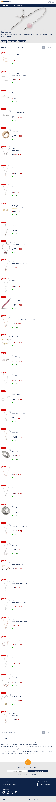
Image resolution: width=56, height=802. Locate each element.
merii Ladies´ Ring (15, 450)
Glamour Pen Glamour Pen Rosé (17, 299)
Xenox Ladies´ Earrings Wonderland (19, 356)
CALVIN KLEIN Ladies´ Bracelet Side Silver (19, 74)
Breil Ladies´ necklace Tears (18, 225)
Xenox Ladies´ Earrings (16, 394)
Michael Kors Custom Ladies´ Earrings (18, 111)
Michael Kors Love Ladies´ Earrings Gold (33, 207)
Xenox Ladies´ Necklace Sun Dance (19, 620)
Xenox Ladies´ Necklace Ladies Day (19, 525)
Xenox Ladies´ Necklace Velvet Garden (20, 375)
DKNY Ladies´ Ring (15, 130)
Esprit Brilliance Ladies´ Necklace (19, 281)
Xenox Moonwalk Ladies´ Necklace (19, 168)
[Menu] (53, 2)
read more (9, 36)
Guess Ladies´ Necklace (16, 695)
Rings (3, 42)
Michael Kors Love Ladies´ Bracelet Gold (19, 337)
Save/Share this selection (9, 732)
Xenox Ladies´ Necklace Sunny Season (20, 582)
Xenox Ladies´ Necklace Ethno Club (19, 262)
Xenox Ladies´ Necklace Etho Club (19, 601)
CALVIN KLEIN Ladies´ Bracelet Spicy (18, 563)
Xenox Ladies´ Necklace (16, 149)
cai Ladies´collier (15, 93)
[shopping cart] (49, 2)
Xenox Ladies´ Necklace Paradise (19, 412)
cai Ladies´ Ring (15, 507)
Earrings (22, 42)
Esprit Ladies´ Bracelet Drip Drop (19, 243)
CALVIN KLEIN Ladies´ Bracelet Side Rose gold (20, 55)
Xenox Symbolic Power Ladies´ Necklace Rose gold (23, 318)
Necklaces (12, 42)
